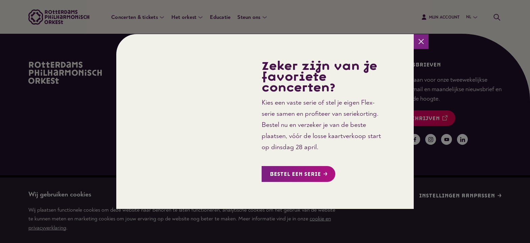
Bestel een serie (299, 174)
